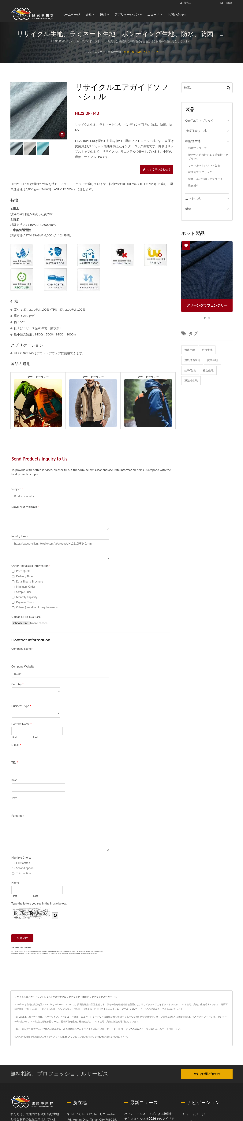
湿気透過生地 (192, 360)
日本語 (229, 3)
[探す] (181, 3)
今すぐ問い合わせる (157, 169)
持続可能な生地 (196, 130)
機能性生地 (114, 52)
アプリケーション (128, 14)
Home (88, 52)
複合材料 (193, 185)
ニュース (154, 14)
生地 (64, 1036)
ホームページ (71, 14)
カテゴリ (100, 52)
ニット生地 (192, 198)
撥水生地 (189, 349)
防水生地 (207, 349)
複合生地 (208, 370)
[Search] (201, 3)
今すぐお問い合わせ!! (206, 1073)
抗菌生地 (212, 360)
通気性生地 (191, 380)
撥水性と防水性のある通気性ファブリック (208, 156)
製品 (104, 14)
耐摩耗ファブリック (200, 172)
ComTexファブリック (199, 120)
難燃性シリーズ (197, 148)
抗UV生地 (190, 370)
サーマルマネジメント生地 (204, 165)
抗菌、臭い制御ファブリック (141, 52)
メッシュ (72, 1036)
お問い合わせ (177, 14)
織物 (188, 208)
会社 (90, 14)
